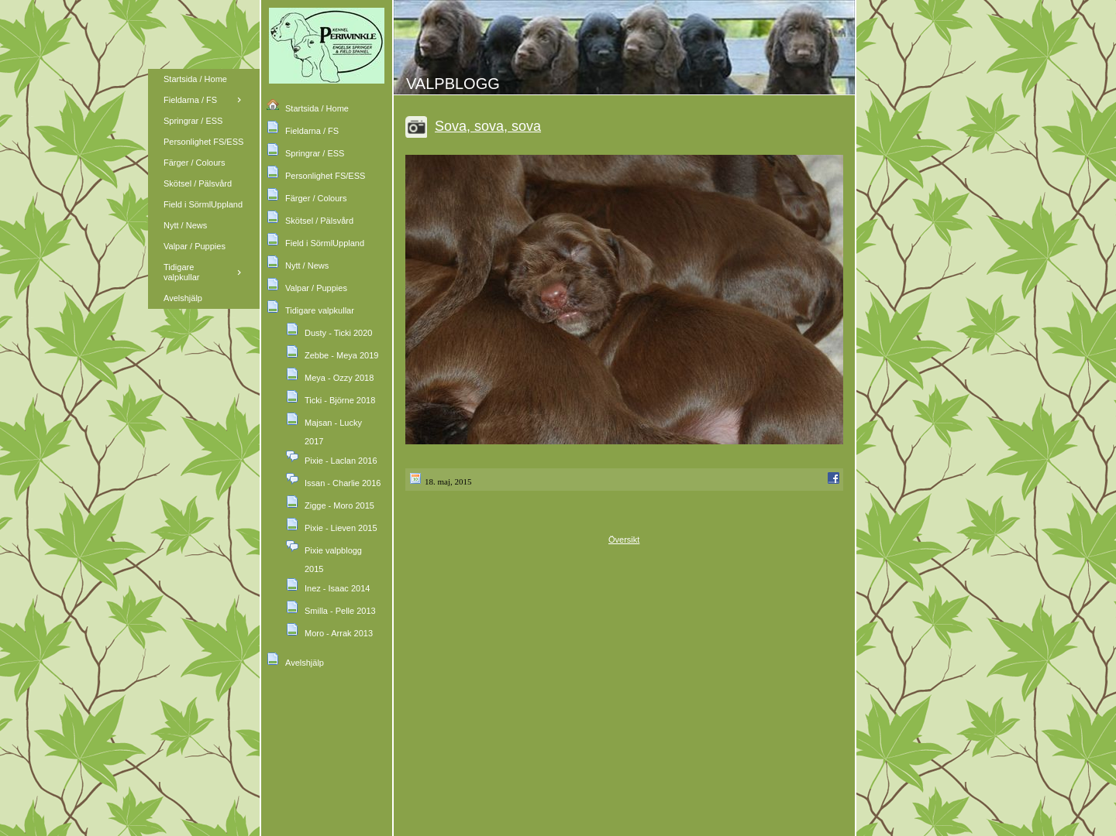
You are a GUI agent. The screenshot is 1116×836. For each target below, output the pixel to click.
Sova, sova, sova (488, 126)
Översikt (623, 539)
